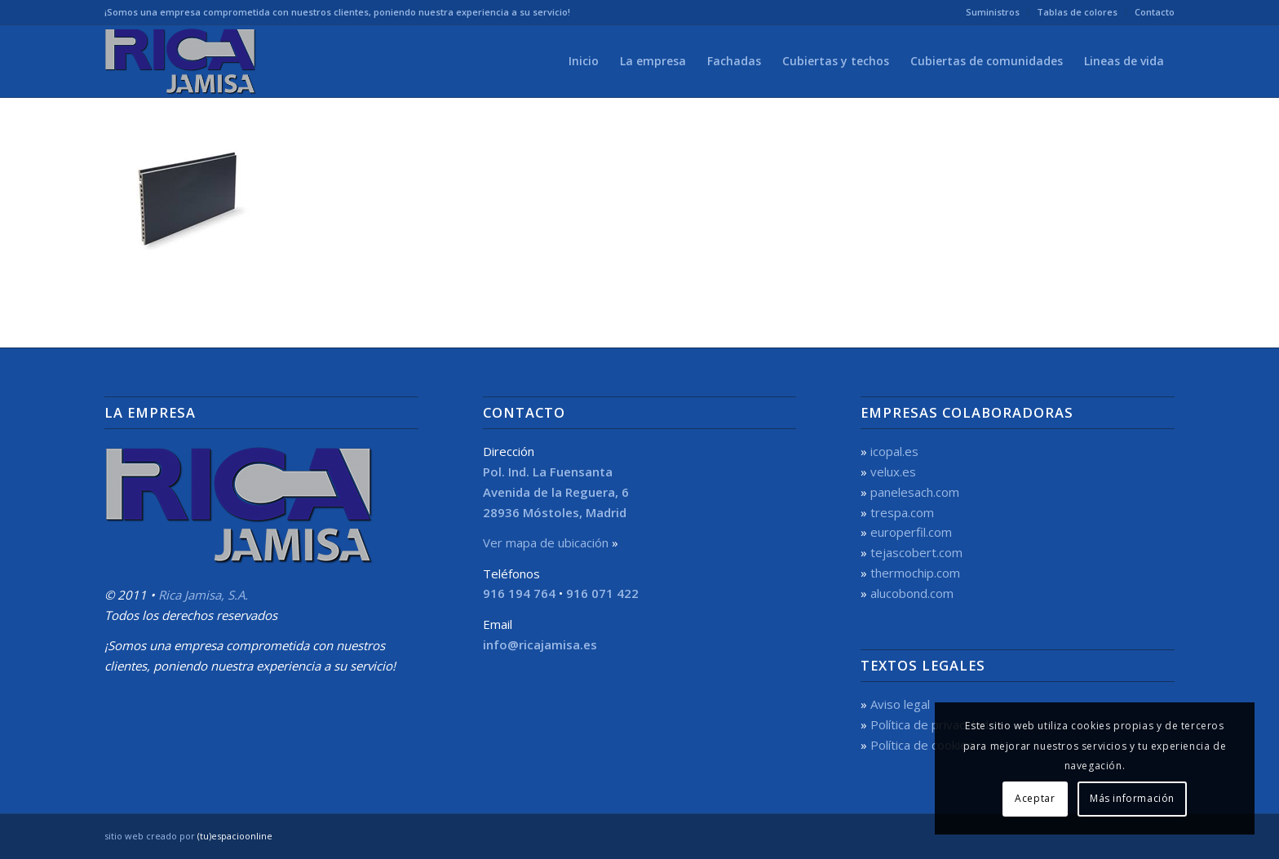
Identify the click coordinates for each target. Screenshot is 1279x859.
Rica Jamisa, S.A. (203, 595)
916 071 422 (602, 593)
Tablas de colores (1077, 12)
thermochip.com (915, 573)
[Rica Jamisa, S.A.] (182, 61)
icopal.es (894, 451)
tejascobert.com (916, 552)
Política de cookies (922, 745)
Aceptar (1035, 798)
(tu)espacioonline (234, 836)
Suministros (993, 12)
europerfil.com (911, 532)
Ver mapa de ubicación (546, 542)
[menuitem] (993, 12)
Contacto (1155, 12)
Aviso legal (900, 704)
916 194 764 (519, 593)
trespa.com (902, 512)
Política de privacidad (929, 724)
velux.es (893, 471)
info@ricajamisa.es (540, 644)
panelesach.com (914, 492)
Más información (1132, 798)
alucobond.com (912, 593)
